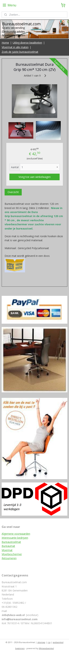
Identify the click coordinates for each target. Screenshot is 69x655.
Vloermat (7, 550)
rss (49, 642)
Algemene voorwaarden (16, 533)
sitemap (41, 642)
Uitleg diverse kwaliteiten (27, 42)
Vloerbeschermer (12, 554)
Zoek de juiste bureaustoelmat (20, 51)
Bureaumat (8, 546)
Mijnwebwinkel (46, 648)
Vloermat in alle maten (15, 47)
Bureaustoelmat (11, 542)
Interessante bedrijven (15, 537)
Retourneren (9, 558)
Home (5, 42)
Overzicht (13, 192)
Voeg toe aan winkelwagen (35, 177)
